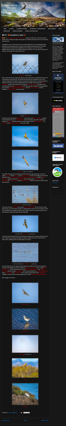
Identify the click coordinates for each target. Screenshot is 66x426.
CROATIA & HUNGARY (17, 31)
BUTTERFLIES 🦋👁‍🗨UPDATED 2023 (37, 28)
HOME (4, 28)
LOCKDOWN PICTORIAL (21, 28)
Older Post (45, 420)
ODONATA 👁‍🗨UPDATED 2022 (31, 31)
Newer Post (5, 420)
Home (25, 420)
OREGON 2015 (6, 31)
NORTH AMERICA (52, 28)
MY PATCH (11, 28)
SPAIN (60, 28)
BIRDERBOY (55, 182)
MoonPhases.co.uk (58, 92)
